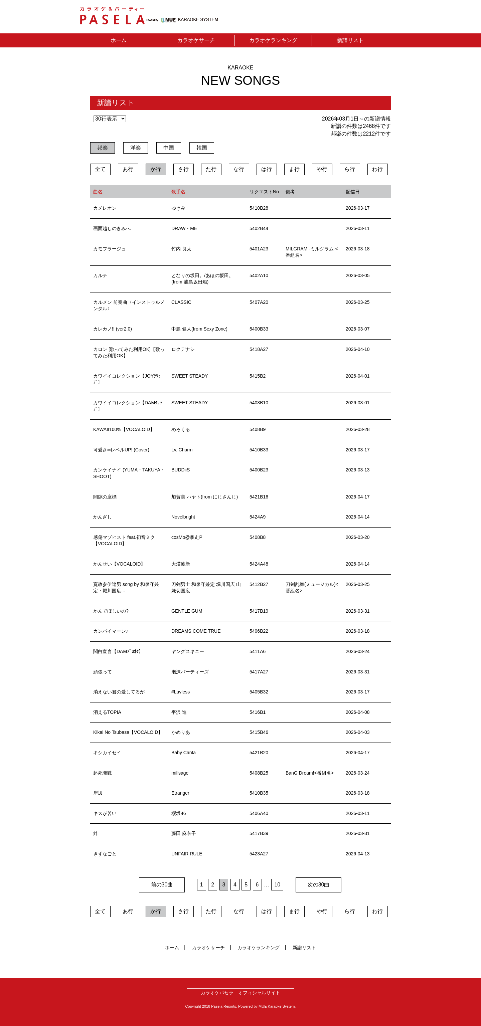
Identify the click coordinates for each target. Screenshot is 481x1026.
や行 (322, 169)
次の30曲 (319, 884)
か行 (155, 169)
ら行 (349, 169)
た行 (211, 169)
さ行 (183, 169)
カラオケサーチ (196, 40)
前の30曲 (162, 884)
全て (100, 169)
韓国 (201, 148)
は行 (266, 169)
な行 (238, 169)
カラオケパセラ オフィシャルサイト (240, 992)
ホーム (119, 40)
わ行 (377, 169)
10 (277, 884)
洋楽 (135, 148)
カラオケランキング (273, 40)
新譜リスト (350, 40)
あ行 (128, 169)
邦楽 (102, 148)
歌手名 (178, 191)
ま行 (294, 169)
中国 (168, 148)
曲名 (98, 191)
